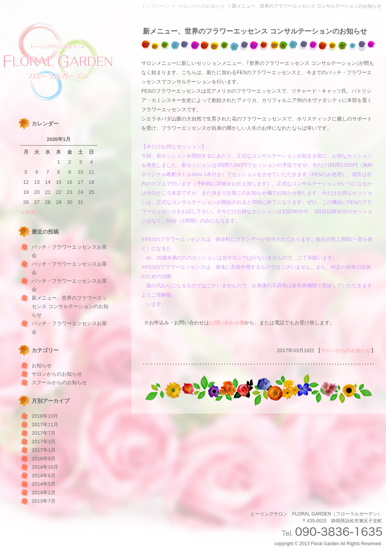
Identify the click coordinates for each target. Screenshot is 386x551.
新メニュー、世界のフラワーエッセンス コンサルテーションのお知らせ (70, 306)
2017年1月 (44, 450)
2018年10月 (45, 416)
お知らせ (42, 365)
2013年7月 (44, 501)
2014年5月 (44, 484)
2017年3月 (44, 441)
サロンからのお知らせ (57, 374)
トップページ (155, 6)
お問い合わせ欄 (226, 323)
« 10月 (28, 212)
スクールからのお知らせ (59, 382)
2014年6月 (44, 475)
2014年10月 (45, 467)
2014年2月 (44, 492)
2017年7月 (44, 433)
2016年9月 (44, 458)
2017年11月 (45, 424)
